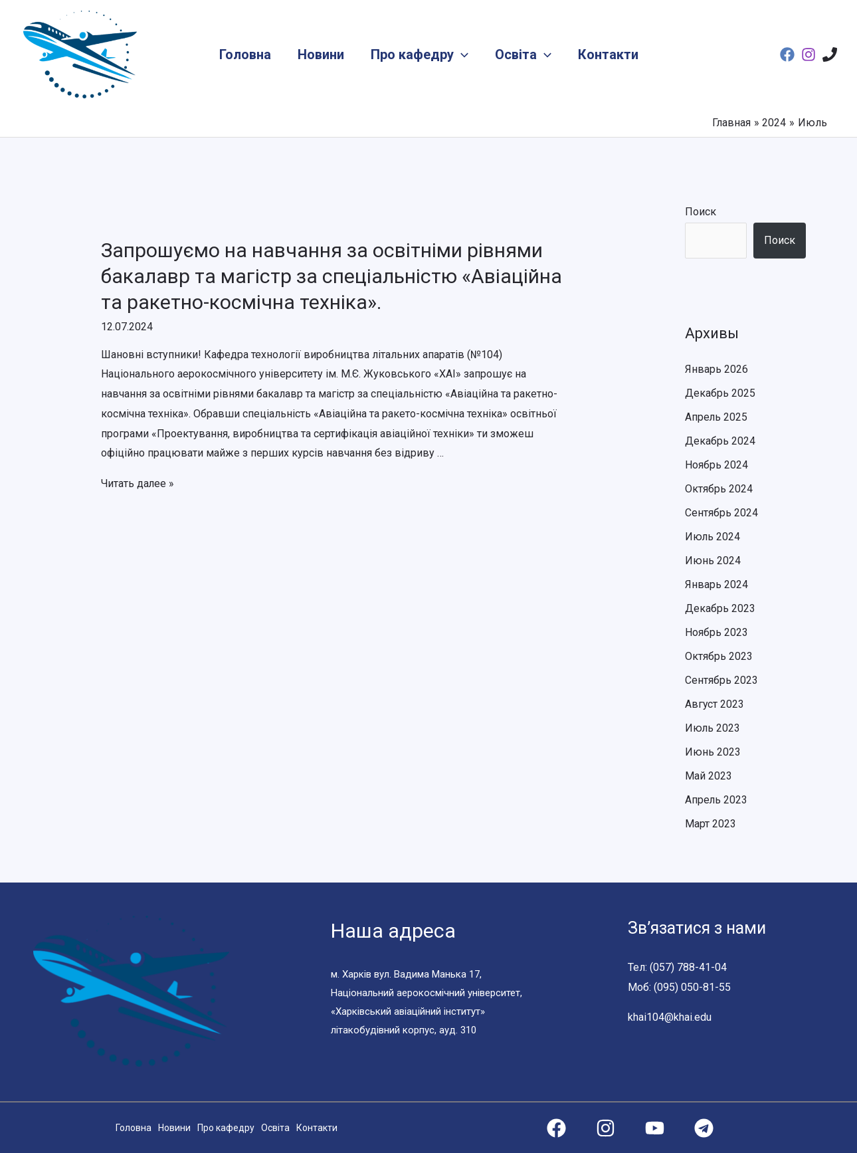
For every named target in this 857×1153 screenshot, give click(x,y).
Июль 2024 (713, 536)
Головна (245, 54)
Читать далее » (138, 483)
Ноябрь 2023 (716, 632)
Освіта (523, 54)
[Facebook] (787, 54)
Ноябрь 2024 (716, 465)
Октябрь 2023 (719, 656)
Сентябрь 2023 (721, 680)
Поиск (700, 211)
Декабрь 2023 (720, 608)
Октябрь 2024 (719, 488)
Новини (321, 54)
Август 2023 (715, 704)
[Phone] (829, 54)
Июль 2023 (713, 728)
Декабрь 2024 (720, 441)
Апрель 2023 (716, 799)
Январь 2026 (716, 369)
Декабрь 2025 (720, 393)
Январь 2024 (716, 584)
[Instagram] (808, 54)
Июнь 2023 (713, 752)
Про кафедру (419, 54)
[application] (461, 54)
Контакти (608, 54)
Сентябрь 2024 (721, 512)
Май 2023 (708, 776)
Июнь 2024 (713, 560)
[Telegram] (704, 1128)
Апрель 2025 (716, 417)
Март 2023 (710, 823)
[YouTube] (654, 1128)
